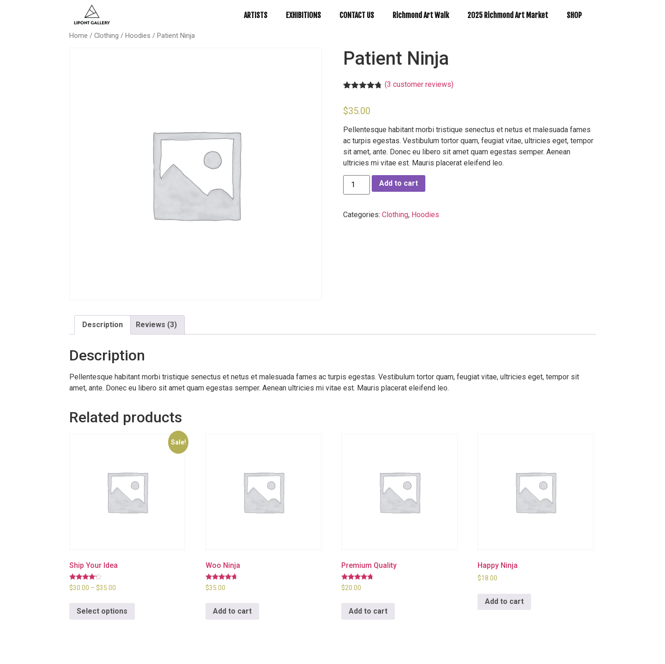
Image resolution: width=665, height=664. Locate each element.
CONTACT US (356, 15)
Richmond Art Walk (421, 15)
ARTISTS (255, 15)
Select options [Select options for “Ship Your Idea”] (102, 611)
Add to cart (398, 183)
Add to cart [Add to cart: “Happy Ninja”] (504, 601)
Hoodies (138, 35)
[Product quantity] (356, 185)
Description (102, 324)
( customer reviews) (419, 84)
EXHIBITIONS (303, 15)
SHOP (574, 15)
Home (78, 35)
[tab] (102, 325)
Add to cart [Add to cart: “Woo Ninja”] (232, 611)
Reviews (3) (156, 324)
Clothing (106, 35)
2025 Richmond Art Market (507, 15)
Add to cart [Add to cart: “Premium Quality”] (368, 611)
